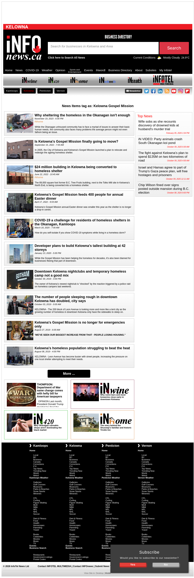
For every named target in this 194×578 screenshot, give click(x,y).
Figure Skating (40, 503)
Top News (37, 469)
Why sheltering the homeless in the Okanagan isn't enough (82, 115)
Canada (37, 462)
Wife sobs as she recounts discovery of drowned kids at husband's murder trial (158, 125)
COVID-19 (32, 70)
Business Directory (120, 70)
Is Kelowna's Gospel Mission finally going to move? (76, 141)
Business (37, 459)
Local (35, 455)
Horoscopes (38, 525)
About (138, 70)
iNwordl (100, 70)
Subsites (150, 70)
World (36, 473)
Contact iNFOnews (83, 566)
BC (34, 457)
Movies (36, 539)
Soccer (36, 514)
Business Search (37, 548)
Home (8, 70)
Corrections (38, 464)
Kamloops (12, 91)
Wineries (37, 493)
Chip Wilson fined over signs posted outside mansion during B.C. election (163, 188)
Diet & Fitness (39, 518)
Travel (36, 530)
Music (36, 541)
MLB (35, 505)
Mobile (108, 573)
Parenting (37, 527)
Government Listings (42, 557)
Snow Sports (39, 491)
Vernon (61, 91)
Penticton (45, 91)
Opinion (60, 70)
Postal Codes (39, 559)
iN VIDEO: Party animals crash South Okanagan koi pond (160, 141)
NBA (35, 507)
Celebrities (38, 537)
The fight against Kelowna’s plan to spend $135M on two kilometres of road (163, 156)
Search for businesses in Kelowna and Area (81, 46)
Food (35, 521)
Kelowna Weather (74, 478)
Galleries (37, 482)
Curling (36, 500)
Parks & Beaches (41, 489)
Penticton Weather (111, 478)
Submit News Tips (105, 566)
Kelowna (29, 91)
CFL (35, 498)
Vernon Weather (146, 478)
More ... (69, 374)
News (19, 70)
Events (88, 70)
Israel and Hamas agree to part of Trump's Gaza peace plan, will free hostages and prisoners (163, 171)
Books (36, 534)
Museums (37, 487)
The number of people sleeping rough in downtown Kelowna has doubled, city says (76, 299)
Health (36, 523)
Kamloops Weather (38, 478)
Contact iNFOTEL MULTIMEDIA (54, 566)
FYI (34, 466)
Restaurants (38, 555)
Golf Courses (39, 484)
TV (34, 543)
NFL (35, 509)
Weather (47, 70)
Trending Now (39, 471)
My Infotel (165, 70)
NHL (35, 512)
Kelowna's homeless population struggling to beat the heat (82, 348)
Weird (36, 475)
